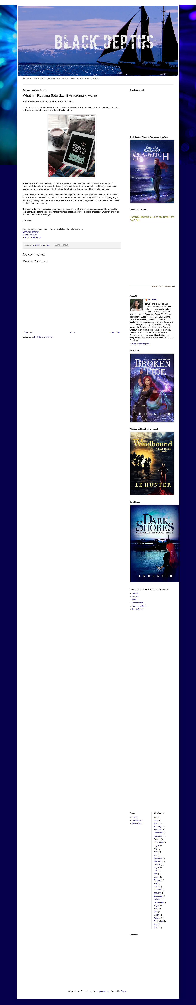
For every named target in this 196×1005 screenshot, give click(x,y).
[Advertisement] (139, 662)
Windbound (137, 823)
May (155, 817)
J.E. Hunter (152, 300)
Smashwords (137, 603)
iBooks (135, 593)
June (156, 852)
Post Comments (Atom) (44, 337)
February (157, 826)
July (155, 849)
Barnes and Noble (139, 606)
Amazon (135, 597)
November (158, 836)
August (157, 845)
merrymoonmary (102, 991)
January (157, 830)
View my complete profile (140, 344)
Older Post (115, 332)
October (157, 839)
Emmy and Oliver (31, 232)
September (158, 842)
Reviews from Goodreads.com (163, 286)
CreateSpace (137, 609)
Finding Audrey (30, 235)
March (156, 823)
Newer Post (28, 332)
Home (72, 332)
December (158, 833)
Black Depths (137, 820)
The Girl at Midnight (32, 237)
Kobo (134, 600)
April (156, 820)
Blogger (124, 991)
